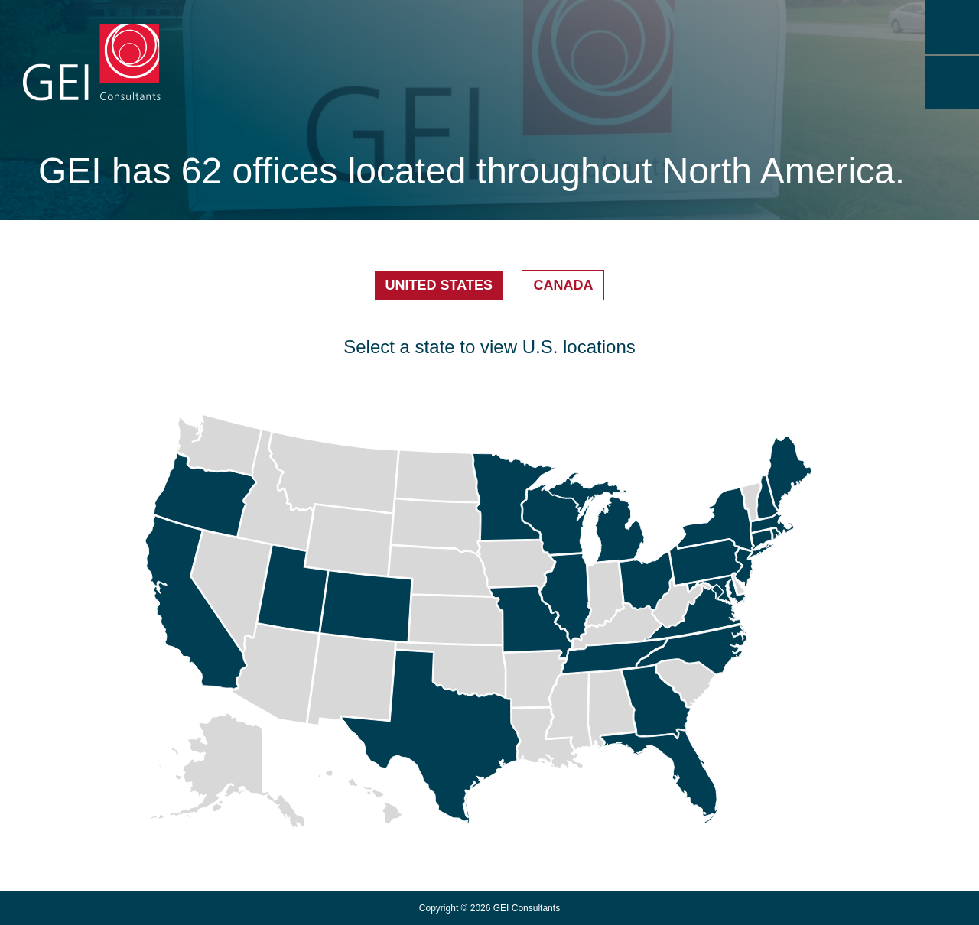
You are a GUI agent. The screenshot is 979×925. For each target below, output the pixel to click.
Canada (563, 285)
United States (439, 285)
